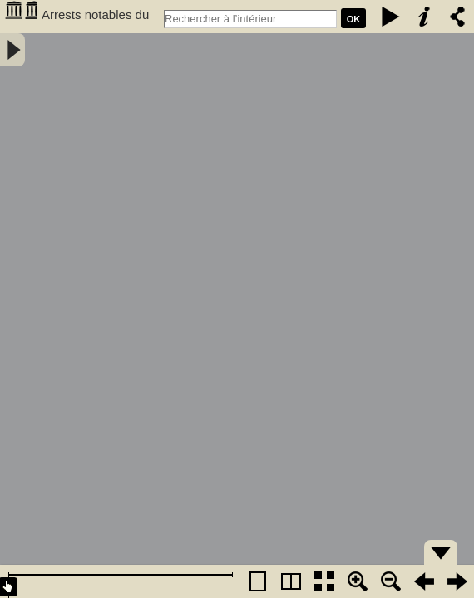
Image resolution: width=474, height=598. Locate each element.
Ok (354, 19)
